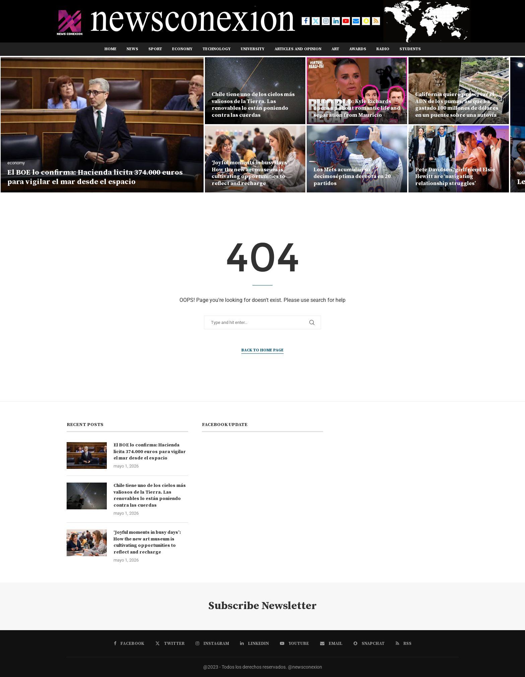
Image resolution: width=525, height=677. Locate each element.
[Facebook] (306, 21)
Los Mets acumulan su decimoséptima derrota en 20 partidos (352, 176)
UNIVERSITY (253, 49)
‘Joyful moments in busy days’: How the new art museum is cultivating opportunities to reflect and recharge (251, 173)
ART (335, 49)
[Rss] (376, 21)
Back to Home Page (262, 350)
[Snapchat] (366, 21)
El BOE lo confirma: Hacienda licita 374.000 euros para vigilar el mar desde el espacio (95, 177)
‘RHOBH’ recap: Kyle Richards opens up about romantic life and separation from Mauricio (356, 108)
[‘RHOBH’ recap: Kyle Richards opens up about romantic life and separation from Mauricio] (357, 90)
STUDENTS (410, 49)
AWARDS (357, 49)
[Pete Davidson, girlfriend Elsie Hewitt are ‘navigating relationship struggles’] (458, 158)
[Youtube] (346, 21)
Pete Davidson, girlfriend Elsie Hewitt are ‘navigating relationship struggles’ (455, 176)
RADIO (382, 49)
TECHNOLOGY (217, 49)
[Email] (356, 21)
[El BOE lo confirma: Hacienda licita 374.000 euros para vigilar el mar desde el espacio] (102, 124)
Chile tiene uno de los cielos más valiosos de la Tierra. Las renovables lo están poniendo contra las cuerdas (253, 104)
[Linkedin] (336, 21)
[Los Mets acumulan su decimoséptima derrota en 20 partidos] (357, 158)
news (132, 49)
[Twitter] (316, 21)
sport (155, 49)
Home (110, 49)
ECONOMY (182, 49)
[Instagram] (326, 21)
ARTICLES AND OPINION (298, 49)
